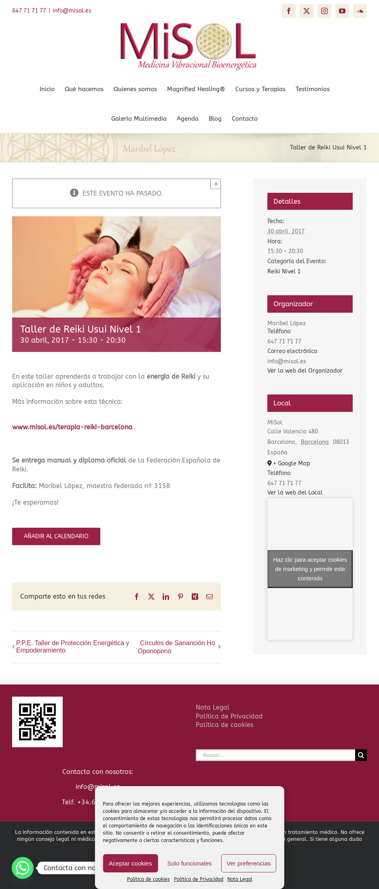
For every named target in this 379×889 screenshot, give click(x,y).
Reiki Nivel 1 (284, 271)
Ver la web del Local (295, 492)
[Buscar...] (276, 755)
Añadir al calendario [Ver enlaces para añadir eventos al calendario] (56, 536)
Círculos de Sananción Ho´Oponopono (175, 647)
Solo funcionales (189, 863)
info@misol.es (72, 10)
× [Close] (216, 183)
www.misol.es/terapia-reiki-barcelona (72, 427)
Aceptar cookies (130, 863)
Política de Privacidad (198, 879)
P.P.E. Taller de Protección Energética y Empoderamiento (72, 647)
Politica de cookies (148, 879)
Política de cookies (224, 725)
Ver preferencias (249, 863)
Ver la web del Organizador (305, 370)
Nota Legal (239, 879)
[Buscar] (361, 755)
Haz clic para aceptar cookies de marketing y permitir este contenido (310, 569)
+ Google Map (291, 463)
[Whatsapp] (23, 868)
